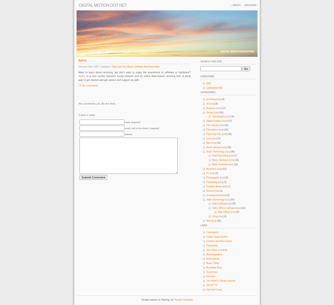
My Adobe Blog (214, 267)
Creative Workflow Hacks (219, 241)
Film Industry (212, 125)
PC (207, 173)
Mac (208, 143)
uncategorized (213, 195)
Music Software (135, 66)
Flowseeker (212, 245)
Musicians (149, 66)
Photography (212, 177)
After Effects (224, 212)
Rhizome (210, 276)
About (236, 5)
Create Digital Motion (217, 236)
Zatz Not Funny (214, 289)
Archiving (211, 99)
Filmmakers (212, 129)
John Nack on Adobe (217, 250)
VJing (215, 216)
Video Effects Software (223, 208)
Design (209, 112)
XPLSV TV (211, 285)
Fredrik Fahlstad (183, 299)
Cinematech (212, 232)
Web (157, 66)
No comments (90, 85)
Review (210, 191)
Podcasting (212, 182)
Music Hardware (220, 160)
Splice (82, 60)
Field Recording (220, 155)
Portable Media (214, 186)
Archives (250, 5)
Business (211, 108)
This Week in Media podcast (220, 281)
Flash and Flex (119, 66)
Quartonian (212, 272)
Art (207, 103)
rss (218, 99)
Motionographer (214, 254)
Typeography (218, 116)
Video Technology (215, 199)
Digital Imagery (214, 121)
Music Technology (215, 151)
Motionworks (212, 258)
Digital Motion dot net (103, 5)
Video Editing (219, 203)
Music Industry (213, 147)
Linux (209, 138)
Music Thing (212, 263)
